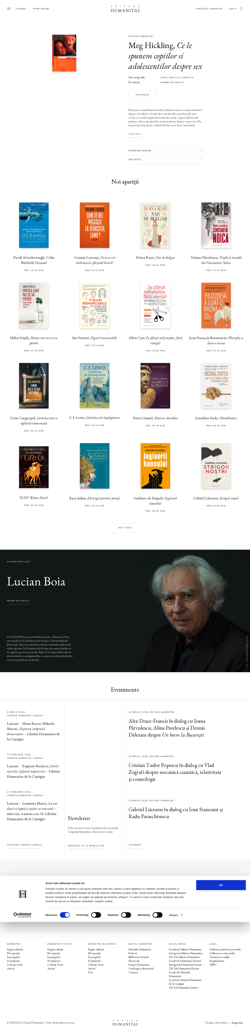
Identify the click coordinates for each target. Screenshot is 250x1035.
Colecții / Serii (14, 964)
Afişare (173, 1028)
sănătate (188, 78)
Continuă (134, 134)
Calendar (135, 845)
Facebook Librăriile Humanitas (179, 974)
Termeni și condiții (219, 957)
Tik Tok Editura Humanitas (184, 957)
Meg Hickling (150, 45)
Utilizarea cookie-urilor (222, 953)
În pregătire (13, 957)
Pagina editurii (15, 949)
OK (221, 998)
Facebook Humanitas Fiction (185, 961)
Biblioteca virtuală (138, 957)
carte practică (170, 78)
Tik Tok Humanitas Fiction (184, 968)
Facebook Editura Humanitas (185, 949)
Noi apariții (13, 953)
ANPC (213, 964)
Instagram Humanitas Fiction (185, 964)
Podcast (132, 953)
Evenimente (13, 961)
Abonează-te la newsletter (86, 846)
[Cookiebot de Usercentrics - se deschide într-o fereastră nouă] (22, 1028)
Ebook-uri (133, 961)
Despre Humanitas (139, 964)
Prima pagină (41, 9)
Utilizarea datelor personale (225, 949)
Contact (133, 972)
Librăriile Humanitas (209, 9)
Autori (10, 968)
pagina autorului (18, 601)
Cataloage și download (140, 968)
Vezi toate (125, 528)
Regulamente (217, 961)
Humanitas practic (172, 82)
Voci (90, 972)
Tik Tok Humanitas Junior (183, 987)
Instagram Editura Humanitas (185, 953)
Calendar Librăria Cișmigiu (24, 845)
